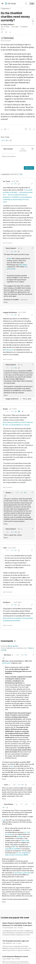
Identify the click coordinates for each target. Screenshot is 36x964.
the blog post (9, 350)
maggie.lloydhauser (10, 312)
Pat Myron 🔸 (7, 602)
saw (4, 823)
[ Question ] (5, 8)
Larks (5, 548)
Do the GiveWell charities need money (15, 16)
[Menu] (2, 3)
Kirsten (5, 409)
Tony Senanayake (7, 930)
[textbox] (17, 160)
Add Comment (7, 243)
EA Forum (11, 3)
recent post (6, 663)
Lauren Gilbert (6, 961)
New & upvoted (13, 646)
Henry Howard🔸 (9, 24)
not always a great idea (22, 875)
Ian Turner (6, 181)
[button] (3, 140)
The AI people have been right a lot (15, 944)
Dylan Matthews (7, 946)
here (12, 766)
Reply (6, 302)
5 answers (24, 27)
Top (20, 174)
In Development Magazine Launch (15, 959)
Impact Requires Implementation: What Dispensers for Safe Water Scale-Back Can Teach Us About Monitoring (17, 928)
